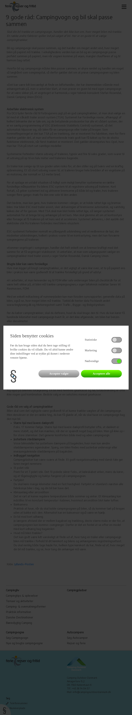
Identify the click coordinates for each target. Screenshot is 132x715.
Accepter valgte (58, 373)
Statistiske (91, 339)
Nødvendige (92, 361)
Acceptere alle (101, 373)
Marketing (91, 350)
